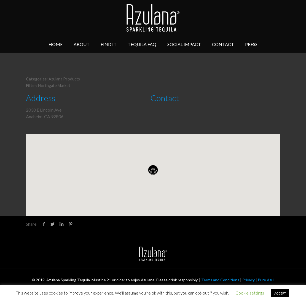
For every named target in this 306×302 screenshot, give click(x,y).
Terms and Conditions (220, 279)
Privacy (248, 279)
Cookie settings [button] (249, 292)
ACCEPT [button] (280, 293)
